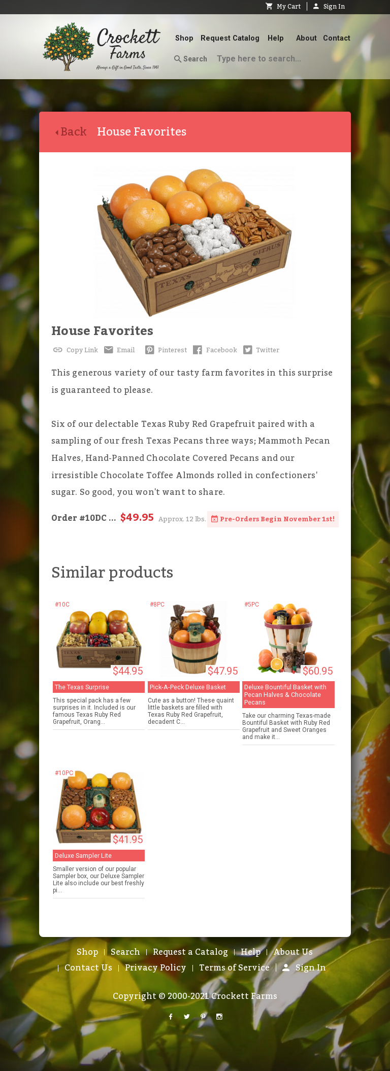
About (306, 38)
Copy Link (74, 350)
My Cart (283, 7)
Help (276, 38)
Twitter (260, 350)
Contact (336, 38)
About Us (293, 952)
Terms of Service (234, 968)
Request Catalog (230, 38)
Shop (184, 38)
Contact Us (88, 968)
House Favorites (102, 331)
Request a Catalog (190, 952)
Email (118, 350)
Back (76, 132)
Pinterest (165, 350)
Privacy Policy (155, 968)
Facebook (214, 350)
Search (190, 59)
